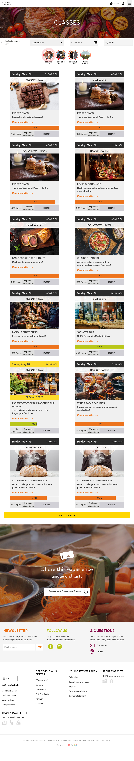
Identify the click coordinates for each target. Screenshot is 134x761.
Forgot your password (79, 682)
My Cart (72, 686)
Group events (8, 704)
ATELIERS (7, 4)
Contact (39, 703)
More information (22, 122)
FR (6, 678)
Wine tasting (8, 700)
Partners (40, 699)
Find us (96, 651)
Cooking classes (9, 690)
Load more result (67, 515)
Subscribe (73, 677)
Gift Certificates (43, 694)
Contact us (98, 645)
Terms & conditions (78, 691)
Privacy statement (77, 696)
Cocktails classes (9, 695)
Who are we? (42, 680)
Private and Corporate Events (68, 592)
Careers (39, 685)
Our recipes (41, 689)
